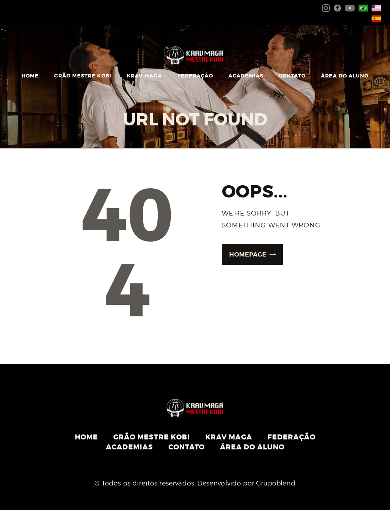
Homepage (247, 254)
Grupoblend (276, 483)
